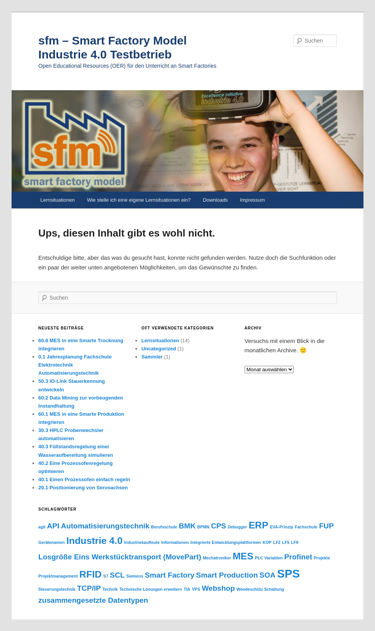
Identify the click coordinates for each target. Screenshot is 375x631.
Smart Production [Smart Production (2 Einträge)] (227, 575)
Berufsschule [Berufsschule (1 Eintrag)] (164, 527)
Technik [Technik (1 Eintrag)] (110, 589)
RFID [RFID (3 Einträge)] (90, 574)
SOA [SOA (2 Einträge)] (268, 575)
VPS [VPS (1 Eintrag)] (196, 589)
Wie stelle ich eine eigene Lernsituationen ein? (139, 200)
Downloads (215, 200)
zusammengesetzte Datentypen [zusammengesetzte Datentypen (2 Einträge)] (93, 600)
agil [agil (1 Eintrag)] (41, 527)
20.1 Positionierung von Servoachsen (83, 487)
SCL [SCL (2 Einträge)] (117, 575)
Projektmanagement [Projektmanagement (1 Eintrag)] (58, 576)
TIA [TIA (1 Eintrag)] (187, 589)
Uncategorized (158, 349)
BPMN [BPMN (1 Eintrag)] (203, 527)
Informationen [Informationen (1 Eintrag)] (175, 542)
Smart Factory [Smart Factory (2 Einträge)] (169, 575)
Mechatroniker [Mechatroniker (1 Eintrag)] (217, 558)
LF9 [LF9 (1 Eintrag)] (294, 542)
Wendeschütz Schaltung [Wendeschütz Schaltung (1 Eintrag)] (260, 589)
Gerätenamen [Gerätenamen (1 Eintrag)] (51, 542)
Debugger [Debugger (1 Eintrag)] (237, 527)
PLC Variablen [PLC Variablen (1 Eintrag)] (269, 558)
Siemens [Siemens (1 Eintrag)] (134, 576)
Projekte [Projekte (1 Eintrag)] (322, 558)
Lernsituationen (57, 200)
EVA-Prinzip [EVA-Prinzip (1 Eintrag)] (281, 527)
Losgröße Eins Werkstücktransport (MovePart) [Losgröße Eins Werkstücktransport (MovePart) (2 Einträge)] (119, 557)
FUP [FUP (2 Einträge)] (326, 526)
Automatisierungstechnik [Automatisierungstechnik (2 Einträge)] (105, 526)
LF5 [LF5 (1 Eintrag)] (285, 542)
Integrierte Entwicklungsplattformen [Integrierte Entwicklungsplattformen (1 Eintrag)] (225, 542)
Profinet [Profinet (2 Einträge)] (298, 557)
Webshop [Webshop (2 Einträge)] (218, 588)
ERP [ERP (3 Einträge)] (258, 525)
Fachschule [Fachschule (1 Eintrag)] (306, 527)
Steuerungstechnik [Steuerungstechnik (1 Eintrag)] (56, 589)
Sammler (152, 357)
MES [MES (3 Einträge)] (243, 556)
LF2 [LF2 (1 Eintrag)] (277, 542)
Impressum (252, 200)
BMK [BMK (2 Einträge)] (187, 526)
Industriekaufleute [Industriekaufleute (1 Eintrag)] (142, 542)
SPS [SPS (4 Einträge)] (288, 573)
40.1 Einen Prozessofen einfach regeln (84, 479)
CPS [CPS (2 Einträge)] (218, 526)
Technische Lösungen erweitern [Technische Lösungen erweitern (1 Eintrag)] (150, 589)
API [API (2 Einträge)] (53, 526)
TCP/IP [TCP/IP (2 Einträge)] (89, 588)
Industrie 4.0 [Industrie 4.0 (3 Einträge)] (94, 540)
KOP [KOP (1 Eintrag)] (267, 542)
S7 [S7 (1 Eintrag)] (105, 576)
